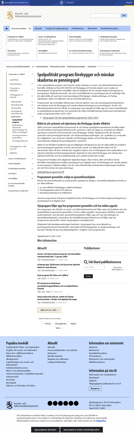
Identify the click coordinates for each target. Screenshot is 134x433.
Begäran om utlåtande (58, 359)
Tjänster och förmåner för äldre (20, 385)
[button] (49, 310)
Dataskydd (94, 377)
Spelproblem (91, 66)
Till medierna (95, 356)
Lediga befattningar (57, 362)
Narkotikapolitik (17, 105)
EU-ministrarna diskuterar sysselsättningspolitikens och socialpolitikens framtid (57, 286)
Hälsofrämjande (15, 84)
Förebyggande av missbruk (76, 66)
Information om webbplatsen (102, 374)
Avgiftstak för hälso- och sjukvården (22, 347)
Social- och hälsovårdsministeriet (18, 66)
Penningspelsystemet (20, 141)
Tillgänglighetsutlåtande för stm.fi (105, 383)
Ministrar (93, 347)
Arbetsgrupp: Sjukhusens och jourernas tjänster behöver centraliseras (58, 265)
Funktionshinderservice (17, 367)
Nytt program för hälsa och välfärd (52, 275)
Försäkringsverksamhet (17, 168)
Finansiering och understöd (18, 191)
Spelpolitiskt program (17, 121)
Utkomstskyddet (14, 163)
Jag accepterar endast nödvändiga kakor (81, 429)
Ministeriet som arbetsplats (102, 359)
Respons (95, 388)
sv (33, 66)
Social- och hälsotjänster (17, 158)
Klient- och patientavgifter (18, 370)
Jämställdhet (13, 178)
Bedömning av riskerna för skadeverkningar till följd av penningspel (19, 128)
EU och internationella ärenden (16, 184)
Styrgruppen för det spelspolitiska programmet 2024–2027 (71, 117)
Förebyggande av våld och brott (18, 147)
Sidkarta (93, 380)
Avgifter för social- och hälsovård (21, 350)
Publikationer (78, 28)
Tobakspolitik (16, 108)
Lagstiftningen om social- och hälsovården (20, 363)
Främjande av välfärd (57, 66)
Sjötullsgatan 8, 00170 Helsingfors (105, 402)
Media (129, 2)
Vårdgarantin (12, 359)
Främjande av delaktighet (15, 89)
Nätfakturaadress (97, 362)
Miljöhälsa (13, 153)
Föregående (60, 323)
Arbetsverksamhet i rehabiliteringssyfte (25, 373)
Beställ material (55, 356)
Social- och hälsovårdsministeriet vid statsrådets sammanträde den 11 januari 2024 (59, 255)
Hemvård (10, 379)
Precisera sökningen (117, 268)
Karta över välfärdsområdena (19, 353)
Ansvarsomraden (19, 28)
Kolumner (52, 353)
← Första (47, 323)
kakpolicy (101, 420)
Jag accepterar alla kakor (45, 429)
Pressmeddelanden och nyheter (63, 350)
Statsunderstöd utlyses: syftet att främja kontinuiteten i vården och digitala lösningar (57, 298)
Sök (123, 15)
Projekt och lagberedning (57, 28)
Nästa (73, 323)
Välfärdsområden (14, 356)
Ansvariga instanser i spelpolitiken (19, 136)
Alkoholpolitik (16, 102)
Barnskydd (11, 382)
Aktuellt (38, 28)
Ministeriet (92, 28)
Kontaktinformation (109, 28)
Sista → (59, 327)
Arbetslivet (12, 173)
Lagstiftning (14, 80)
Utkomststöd (12, 376)
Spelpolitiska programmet (50, 171)
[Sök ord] (94, 267)
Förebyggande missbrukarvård (17, 112)
